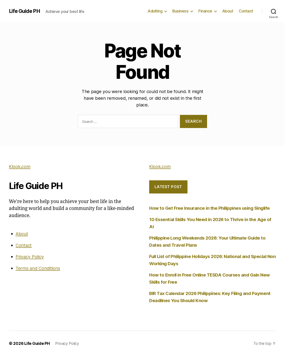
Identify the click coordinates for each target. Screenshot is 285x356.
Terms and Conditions (39, 268)
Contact (246, 11)
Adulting (155, 11)
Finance (205, 11)
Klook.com (20, 166)
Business (180, 11)
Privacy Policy (31, 256)
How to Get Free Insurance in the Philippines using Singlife (212, 208)
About (227, 11)
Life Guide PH (25, 11)
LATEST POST (168, 187)
